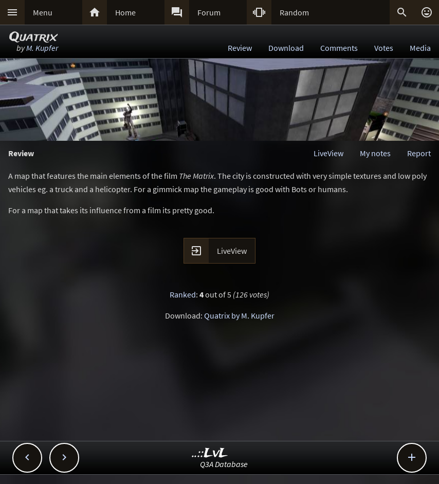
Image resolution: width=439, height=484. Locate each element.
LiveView (328, 153)
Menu (42, 12)
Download (286, 48)
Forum (209, 12)
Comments (339, 48)
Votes (383, 48)
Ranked (183, 294)
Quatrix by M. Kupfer (239, 315)
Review (240, 48)
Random (294, 12)
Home (125, 12)
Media (420, 48)
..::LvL (210, 453)
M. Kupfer (42, 48)
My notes (375, 153)
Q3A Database (224, 464)
